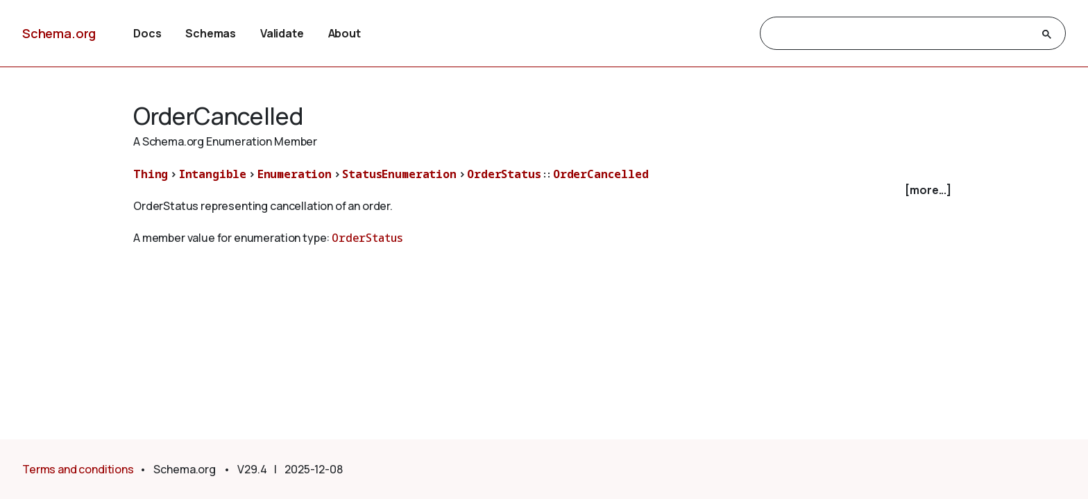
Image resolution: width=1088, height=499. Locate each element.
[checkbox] (544, 190)
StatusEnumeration (399, 174)
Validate (282, 33)
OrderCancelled (601, 174)
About (344, 33)
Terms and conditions (78, 469)
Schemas (210, 33)
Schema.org (59, 33)
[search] (900, 34)
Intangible (212, 174)
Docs (147, 33)
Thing (150, 174)
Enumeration (294, 174)
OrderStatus (504, 174)
